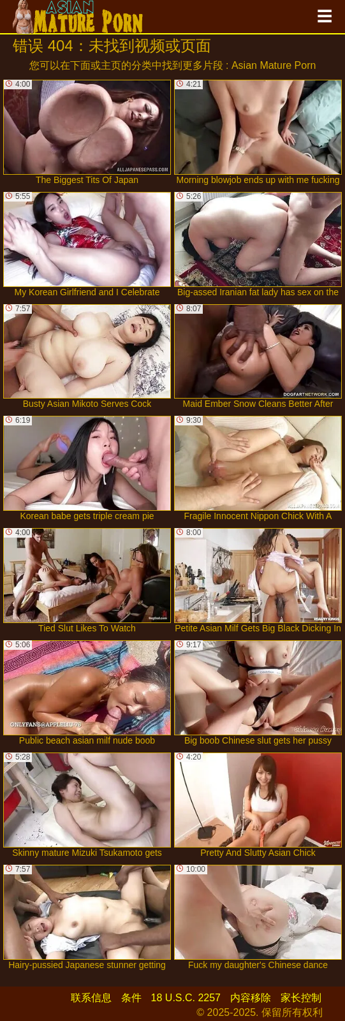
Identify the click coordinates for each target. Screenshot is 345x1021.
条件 (131, 997)
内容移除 (250, 997)
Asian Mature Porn (273, 65)
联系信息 (91, 997)
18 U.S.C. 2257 (186, 997)
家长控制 (301, 997)
